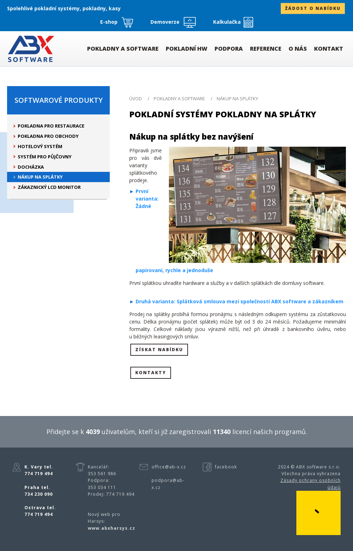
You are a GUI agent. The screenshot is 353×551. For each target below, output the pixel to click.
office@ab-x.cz (169, 467)
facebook (226, 467)
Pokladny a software (179, 98)
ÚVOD (135, 98)
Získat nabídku (159, 350)
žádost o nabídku (313, 9)
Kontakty (150, 373)
